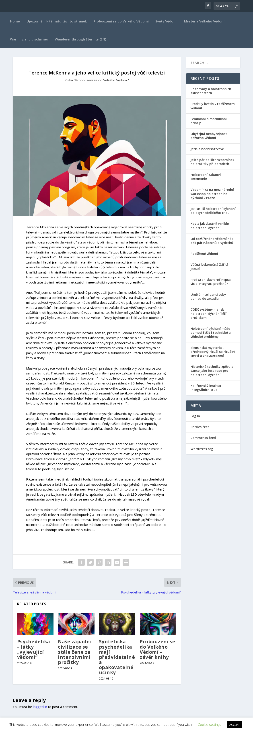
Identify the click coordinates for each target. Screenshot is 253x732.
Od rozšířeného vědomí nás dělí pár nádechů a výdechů (212, 241)
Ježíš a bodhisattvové (207, 149)
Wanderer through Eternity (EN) (80, 39)
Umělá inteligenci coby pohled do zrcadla (208, 296)
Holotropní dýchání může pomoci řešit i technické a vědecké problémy (211, 332)
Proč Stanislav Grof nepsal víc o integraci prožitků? (211, 282)
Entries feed (200, 427)
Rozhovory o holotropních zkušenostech (211, 91)
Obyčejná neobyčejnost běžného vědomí (209, 136)
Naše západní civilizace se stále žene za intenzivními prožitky (75, 651)
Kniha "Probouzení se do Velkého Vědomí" (97, 80)
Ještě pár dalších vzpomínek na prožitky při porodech (212, 162)
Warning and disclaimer (29, 39)
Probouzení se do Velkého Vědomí (121, 21)
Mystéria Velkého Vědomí (204, 21)
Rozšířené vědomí (204, 253)
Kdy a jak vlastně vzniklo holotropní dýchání (210, 225)
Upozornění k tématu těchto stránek (57, 21)
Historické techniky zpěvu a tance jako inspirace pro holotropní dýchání (212, 370)
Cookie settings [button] (209, 724)
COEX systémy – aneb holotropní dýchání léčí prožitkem (208, 313)
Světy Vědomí (166, 21)
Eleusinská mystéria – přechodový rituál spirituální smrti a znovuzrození (213, 352)
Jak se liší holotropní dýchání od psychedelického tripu (213, 211)
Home (15, 21)
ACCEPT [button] (234, 725)
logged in (40, 706)
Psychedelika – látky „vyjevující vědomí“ (33, 649)
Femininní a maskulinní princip (209, 121)
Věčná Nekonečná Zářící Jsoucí (209, 266)
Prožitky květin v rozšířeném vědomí (213, 106)
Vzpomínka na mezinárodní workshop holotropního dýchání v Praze (212, 193)
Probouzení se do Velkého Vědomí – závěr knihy (157, 649)
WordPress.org (202, 449)
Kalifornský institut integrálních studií (206, 388)
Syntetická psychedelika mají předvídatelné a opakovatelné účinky (117, 657)
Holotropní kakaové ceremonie (206, 177)
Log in (195, 416)
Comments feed (203, 438)
